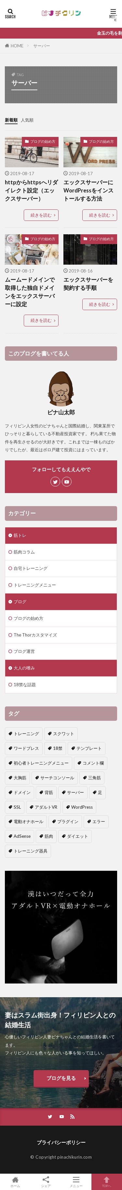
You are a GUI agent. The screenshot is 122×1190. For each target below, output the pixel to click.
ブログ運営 (24, 651)
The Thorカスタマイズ (35, 634)
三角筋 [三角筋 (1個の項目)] (94, 777)
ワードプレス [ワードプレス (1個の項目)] (26, 748)
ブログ (20, 601)
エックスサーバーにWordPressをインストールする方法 (88, 190)
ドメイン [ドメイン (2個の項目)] (22, 792)
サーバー (41, 45)
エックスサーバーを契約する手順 (88, 283)
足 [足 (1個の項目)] (100, 792)
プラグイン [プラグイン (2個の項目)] (67, 821)
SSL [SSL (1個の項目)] (17, 807)
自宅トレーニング (30, 568)
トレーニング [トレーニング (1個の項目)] (26, 733)
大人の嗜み (24, 667)
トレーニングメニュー (35, 584)
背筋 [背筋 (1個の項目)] (49, 792)
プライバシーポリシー (61, 1142)
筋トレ (20, 535)
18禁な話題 (25, 684)
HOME (17, 45)
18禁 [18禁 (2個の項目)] (57, 748)
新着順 (11, 120)
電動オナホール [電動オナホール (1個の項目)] (28, 821)
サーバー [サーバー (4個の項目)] (75, 792)
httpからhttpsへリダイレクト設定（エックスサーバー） (31, 190)
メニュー (76, 1181)
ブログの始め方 (42, 141)
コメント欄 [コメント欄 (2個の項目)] (93, 763)
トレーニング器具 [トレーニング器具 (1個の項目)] (30, 850)
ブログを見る (61, 1078)
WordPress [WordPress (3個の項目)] (82, 807)
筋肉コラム (24, 551)
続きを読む (41, 215)
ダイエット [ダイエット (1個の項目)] (77, 836)
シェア (46, 1182)
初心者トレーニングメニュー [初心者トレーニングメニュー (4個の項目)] (41, 763)
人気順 (27, 120)
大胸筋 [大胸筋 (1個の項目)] (20, 777)
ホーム (15, 1181)
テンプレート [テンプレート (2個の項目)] (89, 748)
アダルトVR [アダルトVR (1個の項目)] (46, 807)
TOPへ (106, 1181)
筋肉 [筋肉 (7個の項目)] (49, 836)
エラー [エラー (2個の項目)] (98, 821)
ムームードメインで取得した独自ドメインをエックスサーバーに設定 (30, 291)
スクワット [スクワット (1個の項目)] (63, 733)
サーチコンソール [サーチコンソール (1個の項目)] (57, 777)
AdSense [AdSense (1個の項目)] (22, 836)
